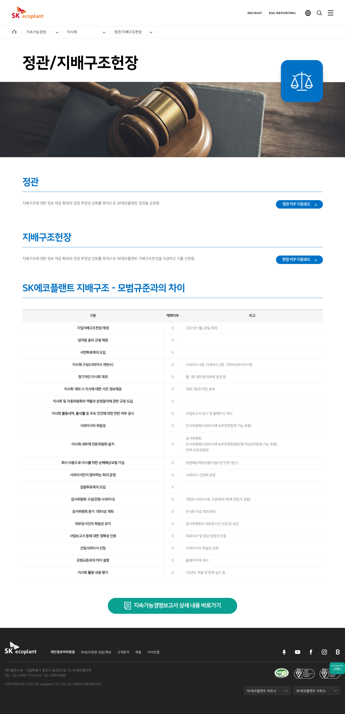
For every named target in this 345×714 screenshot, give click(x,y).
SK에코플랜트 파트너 (261, 692)
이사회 (72, 32)
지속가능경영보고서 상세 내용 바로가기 (177, 606)
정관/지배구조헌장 (128, 32)
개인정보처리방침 (62, 652)
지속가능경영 (36, 32)
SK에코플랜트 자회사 (311, 692)
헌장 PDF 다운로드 (296, 260)
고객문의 (123, 652)
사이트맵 (153, 652)
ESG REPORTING (281, 13)
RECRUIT (253, 13)
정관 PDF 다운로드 (296, 204)
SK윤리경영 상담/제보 (96, 652)
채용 (138, 652)
